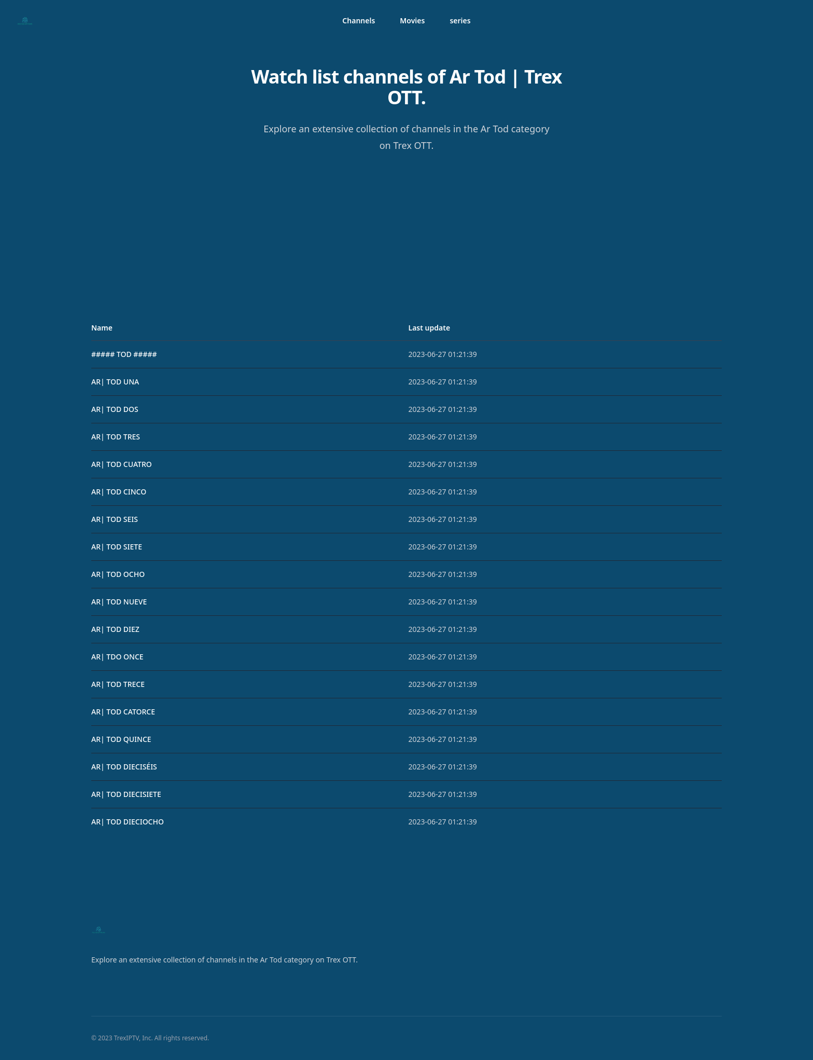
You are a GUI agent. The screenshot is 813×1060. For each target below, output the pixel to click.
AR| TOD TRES (115, 437)
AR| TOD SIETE (116, 547)
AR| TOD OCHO (118, 574)
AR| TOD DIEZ (115, 629)
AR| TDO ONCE (117, 657)
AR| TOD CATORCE (123, 712)
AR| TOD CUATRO (121, 464)
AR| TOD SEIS (114, 519)
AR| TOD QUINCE (121, 739)
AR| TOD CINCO (118, 492)
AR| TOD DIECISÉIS (124, 767)
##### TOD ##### (124, 354)
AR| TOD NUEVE (119, 602)
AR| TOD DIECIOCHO (127, 822)
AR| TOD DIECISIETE (126, 794)
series (460, 20)
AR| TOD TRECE (118, 684)
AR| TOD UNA (115, 382)
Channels (358, 20)
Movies (412, 20)
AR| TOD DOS (114, 409)
